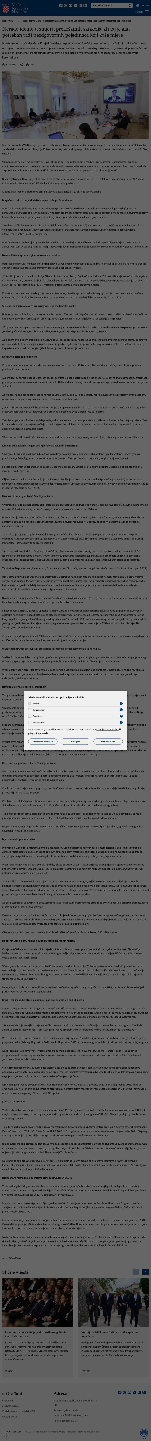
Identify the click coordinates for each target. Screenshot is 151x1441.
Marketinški (38, 722)
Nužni (36, 703)
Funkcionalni (39, 710)
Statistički (38, 716)
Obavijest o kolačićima (107, 729)
